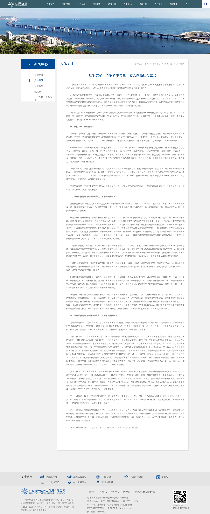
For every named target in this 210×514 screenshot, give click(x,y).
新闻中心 (156, 64)
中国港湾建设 (136, 477)
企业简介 (51, 4)
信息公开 (174, 4)
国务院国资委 (79, 477)
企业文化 (128, 4)
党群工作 (143, 4)
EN (187, 4)
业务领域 (81, 4)
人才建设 (158, 4)
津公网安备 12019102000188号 (120, 508)
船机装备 (97, 4)
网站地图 (127, 492)
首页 (147, 64)
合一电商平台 (79, 482)
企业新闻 (38, 75)
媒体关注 (38, 80)
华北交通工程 (53, 482)
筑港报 (37, 91)
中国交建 (106, 477)
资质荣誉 (66, 4)
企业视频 (38, 86)
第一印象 (101, 512)
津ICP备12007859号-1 (96, 508)
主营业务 (91, 492)
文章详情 (180, 64)
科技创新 (112, 4)
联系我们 (103, 492)
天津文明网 (107, 482)
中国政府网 (51, 477)
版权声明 (115, 492)
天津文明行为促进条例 (145, 492)
